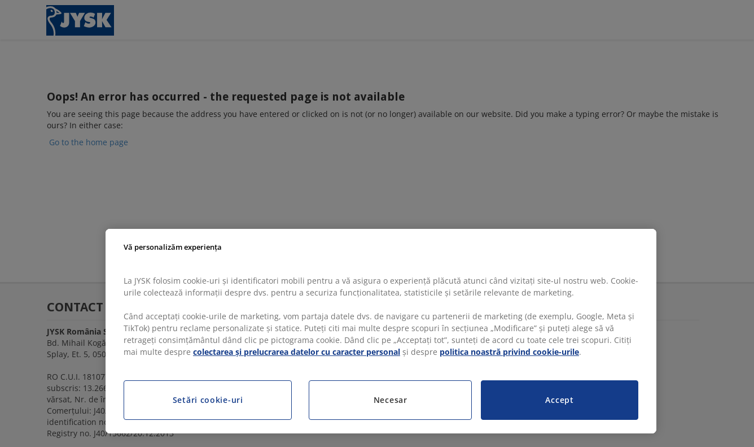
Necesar (390, 399)
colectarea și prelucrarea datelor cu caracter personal (296, 351)
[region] (381, 331)
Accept (559, 399)
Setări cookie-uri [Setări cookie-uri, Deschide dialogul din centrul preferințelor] (208, 399)
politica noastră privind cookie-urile (509, 351)
